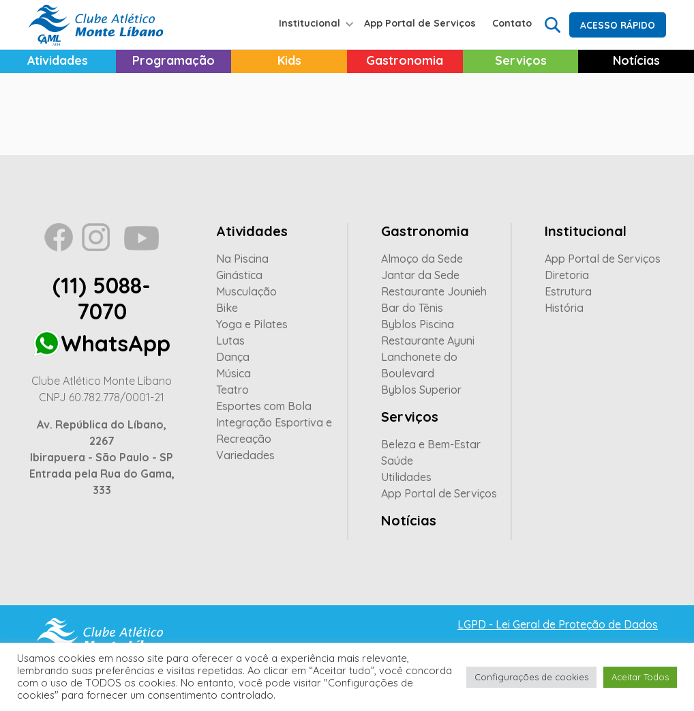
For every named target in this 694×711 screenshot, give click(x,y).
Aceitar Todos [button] (640, 676)
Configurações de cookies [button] (531, 676)
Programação (173, 60)
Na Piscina (242, 258)
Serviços (521, 60)
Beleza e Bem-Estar (431, 444)
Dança (233, 357)
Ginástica (239, 275)
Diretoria (567, 275)
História (564, 308)
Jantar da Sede (420, 275)
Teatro (232, 389)
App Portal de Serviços (420, 23)
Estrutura (568, 291)
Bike (227, 308)
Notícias (408, 520)
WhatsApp (115, 343)
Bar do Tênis (412, 308)
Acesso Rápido (617, 25)
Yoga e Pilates (252, 324)
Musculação (246, 291)
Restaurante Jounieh (434, 291)
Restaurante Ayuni (427, 340)
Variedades (245, 455)
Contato (512, 23)
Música (233, 373)
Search (552, 24)
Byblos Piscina (417, 324)
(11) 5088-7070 (101, 298)
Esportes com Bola (264, 406)
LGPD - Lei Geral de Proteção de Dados (557, 624)
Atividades (57, 60)
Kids (289, 60)
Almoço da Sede (422, 258)
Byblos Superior (421, 389)
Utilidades (406, 477)
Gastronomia (404, 60)
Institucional (309, 23)
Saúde (397, 460)
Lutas (230, 340)
